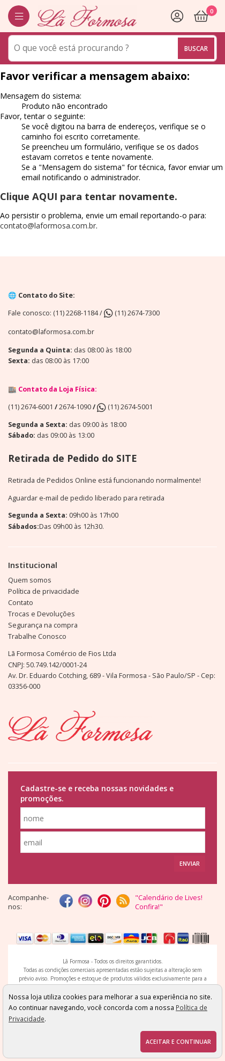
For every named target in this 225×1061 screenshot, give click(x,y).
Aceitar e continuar (178, 1041)
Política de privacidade (43, 591)
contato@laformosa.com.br (48, 225)
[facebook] (66, 902)
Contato (20, 602)
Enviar (189, 863)
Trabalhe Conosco (37, 636)
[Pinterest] (104, 902)
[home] (87, 16)
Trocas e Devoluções (41, 613)
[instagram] (85, 902)
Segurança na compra (43, 625)
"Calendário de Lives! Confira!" (168, 902)
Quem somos (29, 580)
